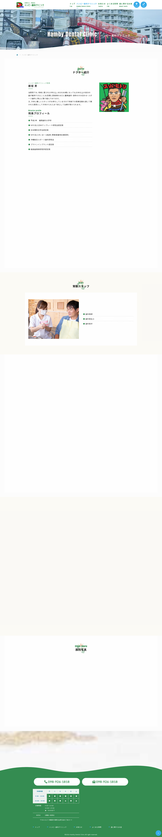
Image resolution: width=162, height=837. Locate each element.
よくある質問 (113, 4)
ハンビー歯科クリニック (87, 4)
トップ (73, 4)
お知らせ (102, 4)
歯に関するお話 (126, 4)
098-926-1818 (59, 782)
